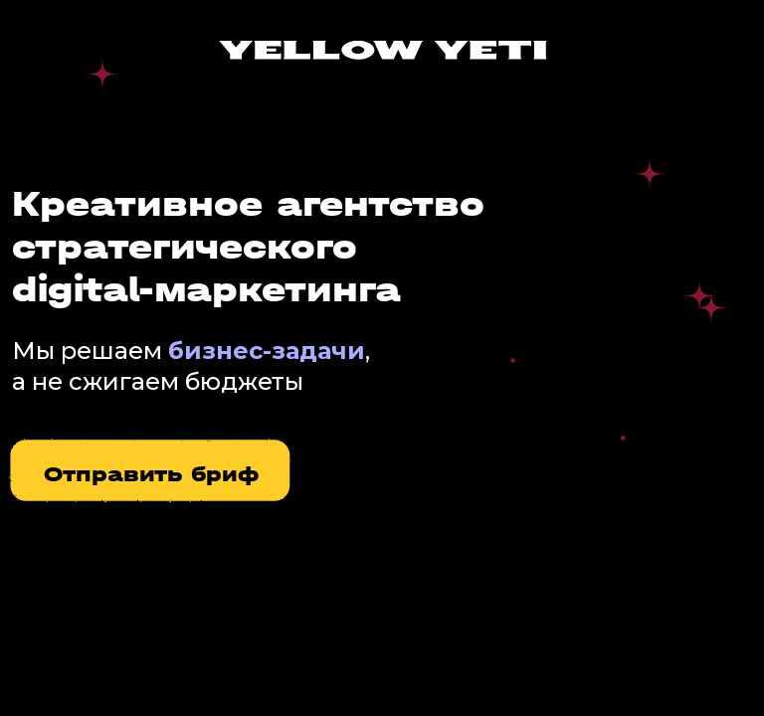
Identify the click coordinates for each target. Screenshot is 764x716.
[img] (383, 50)
